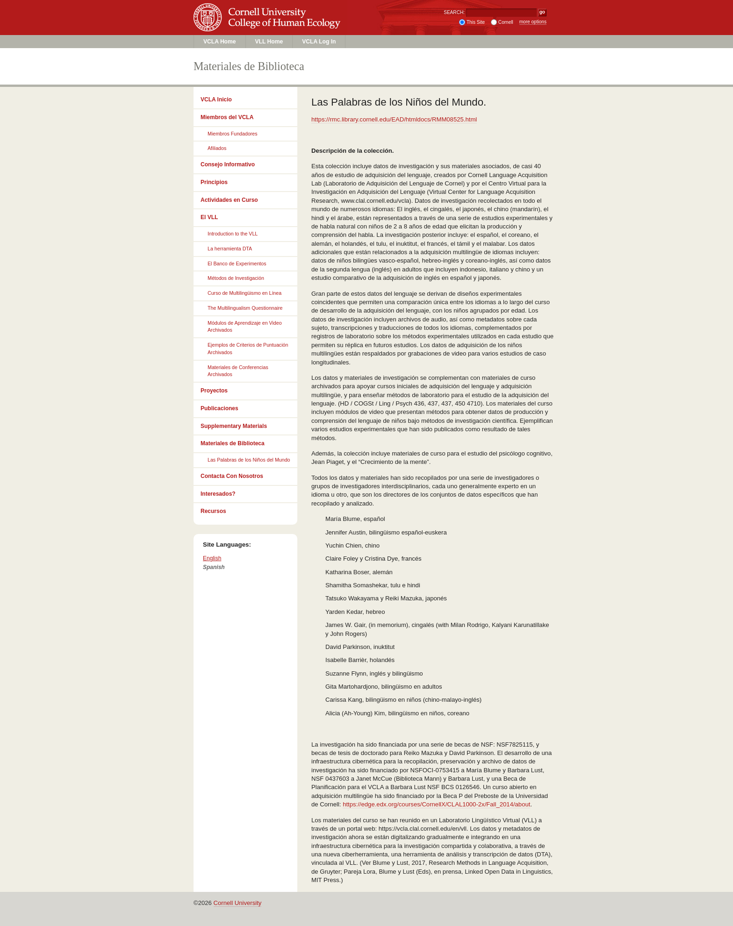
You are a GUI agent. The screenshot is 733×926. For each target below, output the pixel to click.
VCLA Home (219, 41)
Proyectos (214, 390)
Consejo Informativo (228, 164)
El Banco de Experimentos (237, 263)
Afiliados (217, 148)
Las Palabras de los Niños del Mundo (249, 460)
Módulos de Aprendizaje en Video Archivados (245, 326)
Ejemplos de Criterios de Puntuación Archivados (248, 348)
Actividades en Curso (229, 200)
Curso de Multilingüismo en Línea (244, 293)
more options (532, 21)
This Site (476, 22)
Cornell (505, 22)
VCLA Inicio (216, 99)
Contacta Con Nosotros (232, 476)
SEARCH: (454, 12)
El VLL (209, 217)
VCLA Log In (319, 41)
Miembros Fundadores (233, 133)
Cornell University (268, 9)
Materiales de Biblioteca (233, 443)
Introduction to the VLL (233, 233)
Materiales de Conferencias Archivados (238, 371)
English (212, 558)
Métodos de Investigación (236, 278)
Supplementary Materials (234, 426)
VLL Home (269, 41)
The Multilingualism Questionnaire (245, 308)
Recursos (213, 511)
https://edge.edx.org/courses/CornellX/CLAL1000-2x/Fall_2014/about (436, 804)
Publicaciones (219, 408)
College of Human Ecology (268, 26)
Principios (214, 182)
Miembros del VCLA (227, 117)
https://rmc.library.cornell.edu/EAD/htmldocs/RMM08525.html (394, 119)
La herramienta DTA (230, 248)
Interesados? (218, 494)
